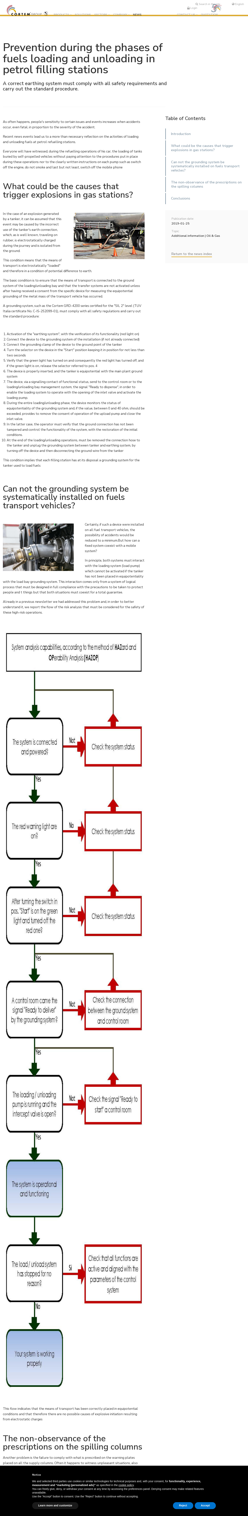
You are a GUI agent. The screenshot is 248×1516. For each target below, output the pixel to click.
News (137, 15)
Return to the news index (191, 254)
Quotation (209, 15)
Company (120, 15)
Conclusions (180, 198)
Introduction (181, 134)
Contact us (186, 15)
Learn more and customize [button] (55, 1505)
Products (61, 15)
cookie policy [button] (126, 1485)
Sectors (100, 15)
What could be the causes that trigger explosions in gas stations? (202, 147)
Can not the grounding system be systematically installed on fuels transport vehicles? (205, 166)
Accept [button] (205, 1505)
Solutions (83, 15)
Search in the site (208, 4)
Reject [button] (183, 1505)
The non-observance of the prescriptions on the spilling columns (206, 184)
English (238, 4)
